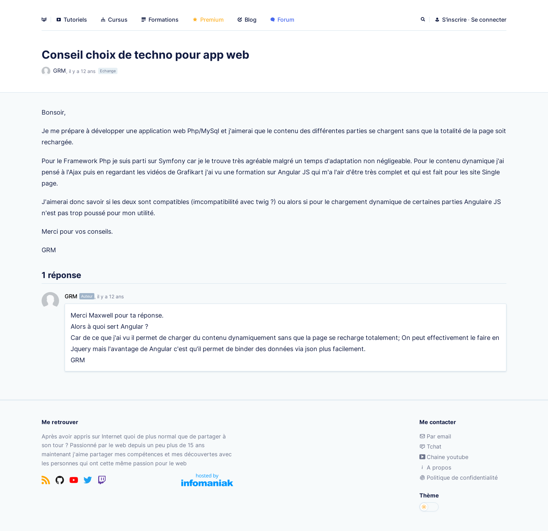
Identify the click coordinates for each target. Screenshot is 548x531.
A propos (435, 467)
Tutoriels (72, 19)
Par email (435, 436)
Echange (108, 71)
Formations (160, 19)
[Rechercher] (423, 19)
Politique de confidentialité (458, 477)
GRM (54, 71)
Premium (208, 19)
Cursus (114, 19)
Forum (282, 19)
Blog (247, 19)
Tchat (430, 446)
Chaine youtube (443, 457)
